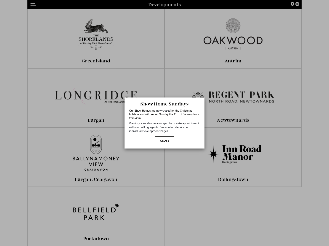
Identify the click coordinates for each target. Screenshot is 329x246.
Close (164, 141)
